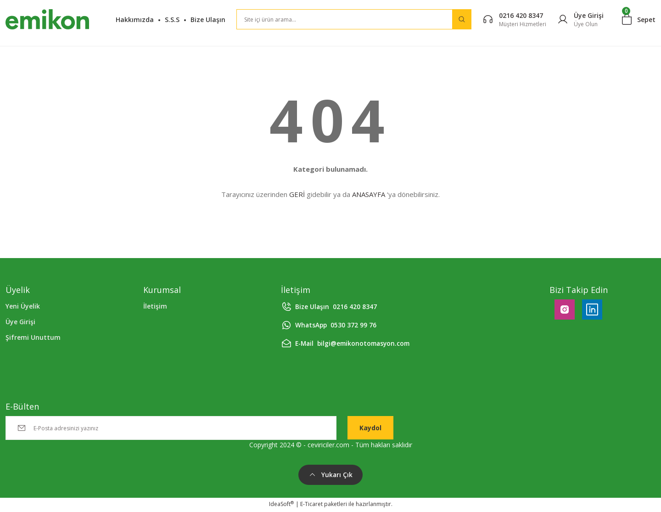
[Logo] (47, 19)
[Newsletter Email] (171, 428)
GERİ (297, 194)
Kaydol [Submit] (370, 427)
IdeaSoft (281, 505)
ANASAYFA (368, 194)
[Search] (353, 19)
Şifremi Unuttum (33, 337)
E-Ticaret (311, 505)
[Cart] (638, 19)
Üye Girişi (20, 321)
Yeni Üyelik (23, 306)
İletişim (155, 306)
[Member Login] (580, 19)
